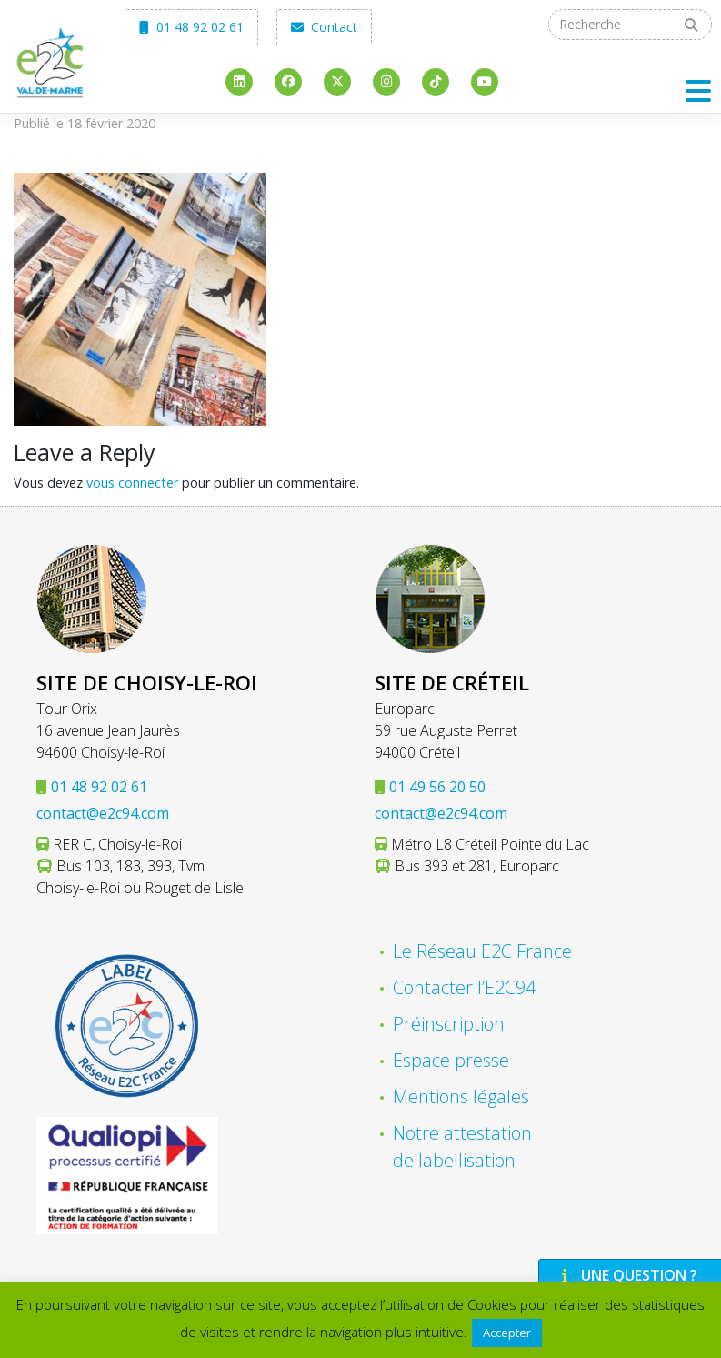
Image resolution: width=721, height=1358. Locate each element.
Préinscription (449, 1023)
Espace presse (451, 1060)
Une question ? (627, 1275)
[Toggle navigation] (698, 90)
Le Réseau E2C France (482, 951)
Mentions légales (461, 1096)
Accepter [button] (507, 1332)
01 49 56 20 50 (437, 787)
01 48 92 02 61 (191, 26)
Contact (324, 26)
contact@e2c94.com (102, 813)
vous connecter (132, 482)
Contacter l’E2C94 (464, 987)
